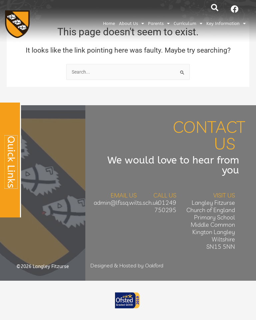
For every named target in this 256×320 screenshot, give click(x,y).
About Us (131, 23)
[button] (214, 7)
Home (109, 23)
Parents (159, 23)
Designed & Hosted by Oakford (126, 265)
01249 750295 (165, 206)
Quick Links (11, 162)
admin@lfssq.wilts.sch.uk (126, 202)
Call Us (164, 195)
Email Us (124, 195)
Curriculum (188, 23)
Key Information (226, 23)
